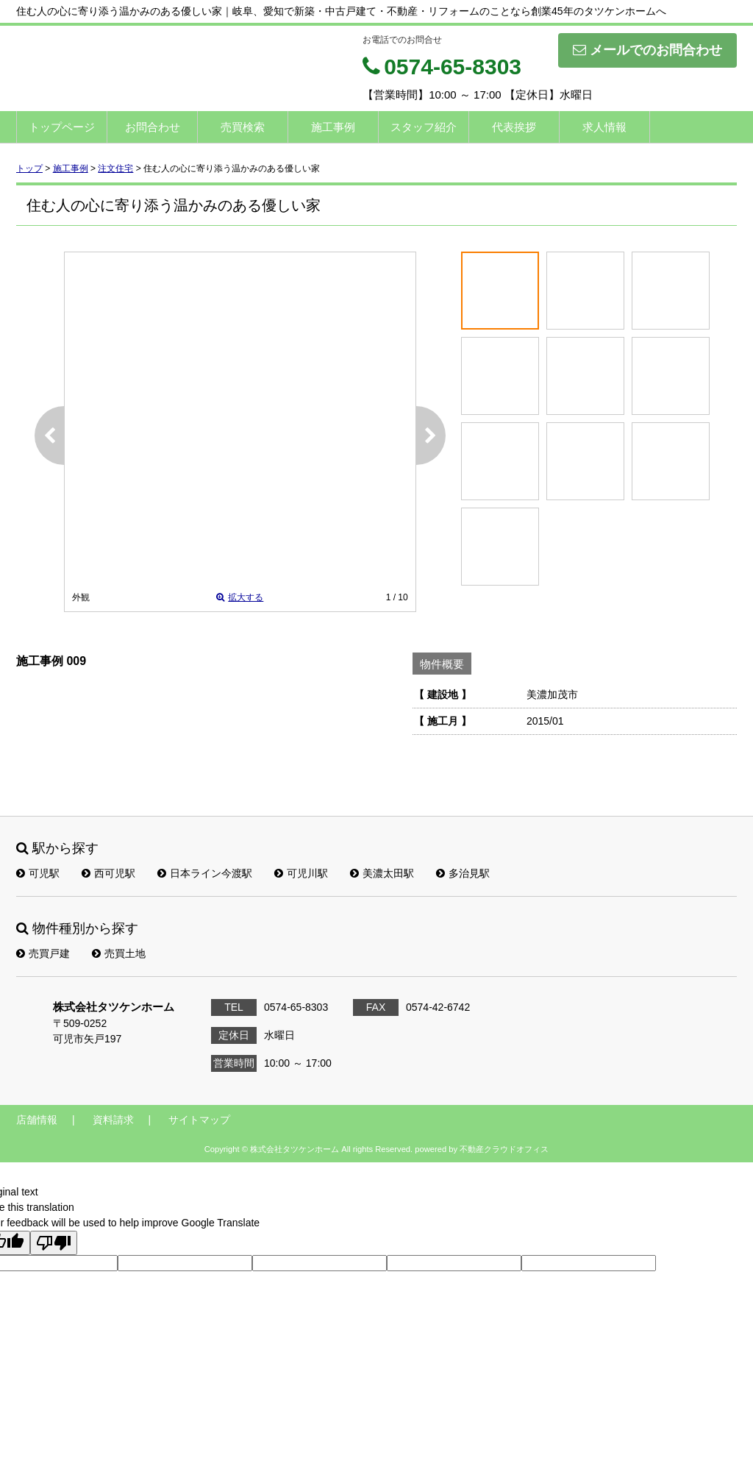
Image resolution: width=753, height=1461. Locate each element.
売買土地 (119, 953)
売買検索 (243, 127)
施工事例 (333, 127)
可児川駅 (301, 873)
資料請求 (113, 1120)
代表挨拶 (514, 127)
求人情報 (604, 127)
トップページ (62, 127)
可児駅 (38, 873)
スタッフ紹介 (423, 127)
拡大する (239, 597)
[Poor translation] (53, 1243)
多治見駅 (463, 873)
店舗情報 (36, 1120)
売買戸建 (43, 953)
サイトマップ (199, 1120)
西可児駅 (108, 873)
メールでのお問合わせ (647, 50)
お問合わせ (152, 127)
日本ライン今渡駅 (204, 873)
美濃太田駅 (382, 873)
